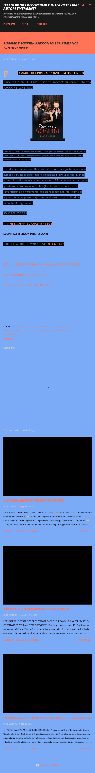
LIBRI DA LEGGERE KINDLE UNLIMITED (34, 500)
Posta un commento (27, 531)
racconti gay (34, 330)
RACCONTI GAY (55, 244)
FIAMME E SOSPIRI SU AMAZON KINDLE (27, 223)
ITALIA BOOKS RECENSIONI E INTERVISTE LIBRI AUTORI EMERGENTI (41, 7)
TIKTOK (25, 24)
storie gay (63, 330)
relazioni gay (49, 330)
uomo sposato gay (13, 334)
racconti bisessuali (45, 326)
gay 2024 (19, 326)
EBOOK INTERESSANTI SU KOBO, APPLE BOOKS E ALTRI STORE (41, 264)
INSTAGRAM (9, 24)
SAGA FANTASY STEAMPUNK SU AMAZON (28, 285)
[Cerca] (83, 5)
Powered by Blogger (47, 765)
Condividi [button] (8, 339)
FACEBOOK (42, 24)
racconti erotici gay (14, 330)
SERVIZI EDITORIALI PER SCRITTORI (25, 275)
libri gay (29, 326)
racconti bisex (65, 326)
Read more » (85, 531)
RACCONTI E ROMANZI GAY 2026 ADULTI (36, 609)
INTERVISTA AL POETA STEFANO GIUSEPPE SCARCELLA (47, 717)
